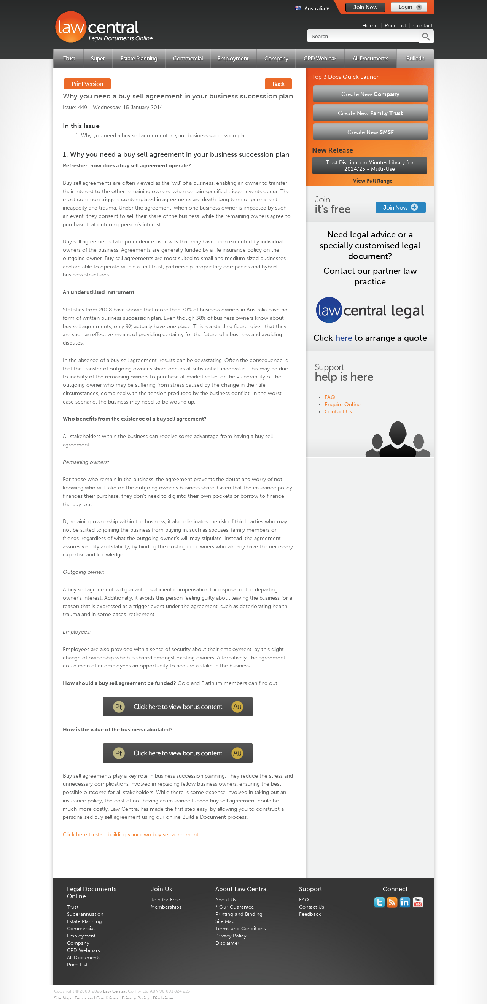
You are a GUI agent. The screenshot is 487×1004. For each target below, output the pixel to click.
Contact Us (338, 411)
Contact (423, 25)
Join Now (365, 7)
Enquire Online (343, 404)
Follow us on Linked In (405, 902)
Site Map (225, 921)
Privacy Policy (230, 936)
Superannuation (85, 914)
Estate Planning (84, 921)
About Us (225, 899)
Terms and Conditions (240, 928)
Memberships (166, 907)
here (343, 338)
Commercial (81, 928)
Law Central (115, 991)
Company (78, 943)
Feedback (310, 914)
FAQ (330, 397)
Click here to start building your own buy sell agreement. (131, 834)
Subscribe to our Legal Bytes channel (417, 902)
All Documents (83, 957)
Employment (81, 936)
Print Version (87, 83)
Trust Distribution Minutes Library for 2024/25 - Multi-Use (370, 165)
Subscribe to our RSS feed (392, 902)
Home (370, 25)
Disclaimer (227, 943)
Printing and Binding (239, 914)
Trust (72, 907)
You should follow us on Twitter (379, 902)
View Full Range (373, 181)
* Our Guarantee (234, 907)
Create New (370, 94)
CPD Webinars (83, 950)
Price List (395, 25)
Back (278, 83)
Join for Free (165, 899)
